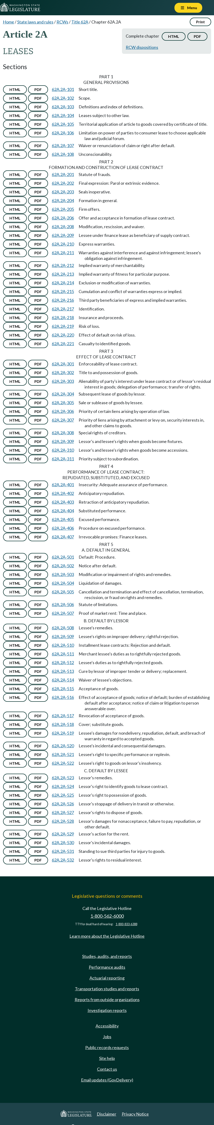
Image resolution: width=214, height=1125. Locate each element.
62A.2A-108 (63, 154)
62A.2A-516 (63, 697)
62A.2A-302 (63, 372)
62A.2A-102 (63, 98)
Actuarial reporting (107, 977)
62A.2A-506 (63, 604)
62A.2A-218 (63, 317)
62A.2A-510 (63, 645)
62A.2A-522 (63, 763)
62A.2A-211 (63, 252)
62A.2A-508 (63, 627)
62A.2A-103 (63, 106)
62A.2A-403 (63, 502)
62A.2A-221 (63, 343)
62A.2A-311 (63, 458)
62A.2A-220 (63, 334)
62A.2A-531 (63, 851)
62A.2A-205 (63, 209)
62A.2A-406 (63, 528)
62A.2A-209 (63, 235)
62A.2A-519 (63, 733)
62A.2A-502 (63, 565)
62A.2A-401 (63, 484)
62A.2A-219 (63, 326)
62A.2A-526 (63, 803)
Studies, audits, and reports (107, 956)
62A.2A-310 (63, 450)
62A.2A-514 (63, 679)
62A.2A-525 (63, 795)
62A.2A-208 (63, 226)
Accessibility (107, 1025)
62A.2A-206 (63, 217)
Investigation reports (107, 1010)
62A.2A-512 (63, 662)
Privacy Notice (135, 1114)
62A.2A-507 (63, 613)
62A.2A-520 (63, 745)
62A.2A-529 (63, 833)
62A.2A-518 (63, 724)
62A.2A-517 (63, 715)
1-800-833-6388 (126, 924)
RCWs (62, 21)
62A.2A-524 (63, 786)
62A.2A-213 (63, 274)
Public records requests (107, 1047)
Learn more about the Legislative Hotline (107, 936)
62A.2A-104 (63, 115)
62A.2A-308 (63, 432)
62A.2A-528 (63, 821)
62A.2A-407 (63, 536)
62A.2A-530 (63, 842)
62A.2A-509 (63, 636)
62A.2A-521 (63, 754)
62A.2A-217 (63, 308)
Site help (107, 1058)
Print (200, 22)
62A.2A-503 (63, 574)
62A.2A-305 (63, 402)
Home (8, 21)
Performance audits (107, 967)
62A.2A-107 (63, 145)
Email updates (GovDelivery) (107, 1079)
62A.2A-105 (63, 124)
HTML (173, 36)
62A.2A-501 (63, 557)
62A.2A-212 (63, 265)
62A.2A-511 (63, 653)
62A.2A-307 (63, 420)
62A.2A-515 (63, 688)
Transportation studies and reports (107, 988)
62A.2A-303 (63, 381)
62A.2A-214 (63, 282)
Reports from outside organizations (107, 999)
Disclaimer (106, 1114)
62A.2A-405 (63, 519)
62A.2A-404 (63, 510)
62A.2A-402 (63, 493)
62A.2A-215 (63, 291)
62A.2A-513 (63, 671)
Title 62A (79, 21)
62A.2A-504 (63, 583)
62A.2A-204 (63, 200)
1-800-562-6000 (107, 916)
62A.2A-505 (63, 591)
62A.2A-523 (63, 777)
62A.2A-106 (63, 132)
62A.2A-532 (63, 859)
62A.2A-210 (63, 244)
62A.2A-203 (63, 191)
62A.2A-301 (63, 363)
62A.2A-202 (63, 183)
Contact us (107, 1069)
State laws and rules (35, 21)
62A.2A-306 (63, 411)
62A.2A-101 (63, 89)
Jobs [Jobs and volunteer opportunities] (107, 1036)
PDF (197, 36)
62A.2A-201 (63, 174)
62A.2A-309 (63, 441)
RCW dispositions (142, 47)
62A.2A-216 (63, 300)
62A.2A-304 (63, 393)
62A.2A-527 (63, 812)
